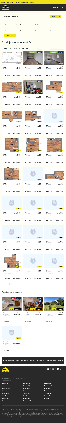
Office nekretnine (6, 387)
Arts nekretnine (5, 397)
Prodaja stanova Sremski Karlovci (38, 360)
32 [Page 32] (13, 283)
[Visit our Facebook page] (48, 368)
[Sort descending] (41, 47)
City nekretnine (26, 382)
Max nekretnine (5, 395)
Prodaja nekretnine (27, 400)
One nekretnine (26, 397)
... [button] (12, 283)
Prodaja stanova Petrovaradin (22, 360)
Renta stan (46, 397)
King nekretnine (26, 395)
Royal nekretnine (27, 385)
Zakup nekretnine (6, 400)
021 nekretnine (47, 382)
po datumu (54, 47)
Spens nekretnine (27, 390)
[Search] (62, 7)
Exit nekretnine (26, 392)
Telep (51, 24)
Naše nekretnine (10, 2)
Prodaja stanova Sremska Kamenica (54, 360)
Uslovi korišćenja (59, 370)
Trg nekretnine (47, 395)
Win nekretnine (47, 390)
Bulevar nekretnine (48, 385)
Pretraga (10, 34)
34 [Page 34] (19, 283)
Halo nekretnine (26, 387)
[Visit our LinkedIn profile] (58, 368)
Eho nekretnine (5, 390)
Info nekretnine (5, 385)
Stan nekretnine (5, 392)
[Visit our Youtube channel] (53, 368)
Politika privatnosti (49, 370)
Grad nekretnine (5, 382)
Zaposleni (32, 2)
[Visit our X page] (55, 368)
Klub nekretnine (47, 387)
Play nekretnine (47, 392)
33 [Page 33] (16, 283)
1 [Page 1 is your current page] (5, 283)
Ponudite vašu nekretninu (22, 2)
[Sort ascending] (39, 47)
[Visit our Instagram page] (50, 368)
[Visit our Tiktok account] (60, 368)
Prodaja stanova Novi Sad (9, 360)
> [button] (21, 283)
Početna (3, 2)
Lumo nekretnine (48, 400)
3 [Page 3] (10, 283)
